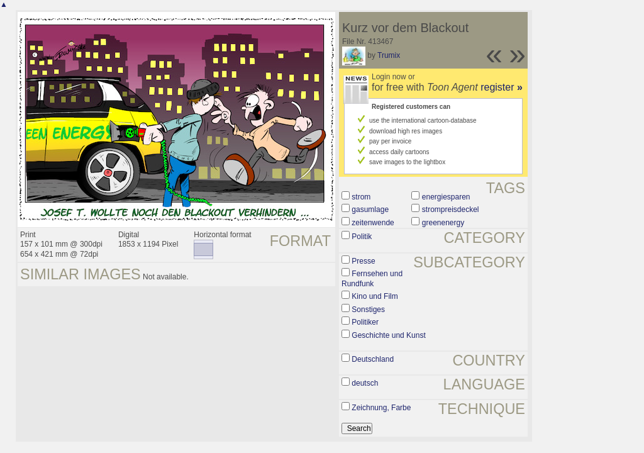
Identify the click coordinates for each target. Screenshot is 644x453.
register (501, 87)
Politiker (365, 322)
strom (361, 197)
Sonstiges (368, 309)
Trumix (388, 55)
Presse (363, 261)
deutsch (365, 383)
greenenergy (443, 222)
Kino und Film (374, 296)
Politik (362, 236)
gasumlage (370, 209)
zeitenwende (373, 222)
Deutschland (373, 359)
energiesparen (446, 197)
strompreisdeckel (450, 209)
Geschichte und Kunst (388, 335)
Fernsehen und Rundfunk (371, 278)
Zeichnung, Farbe (381, 407)
